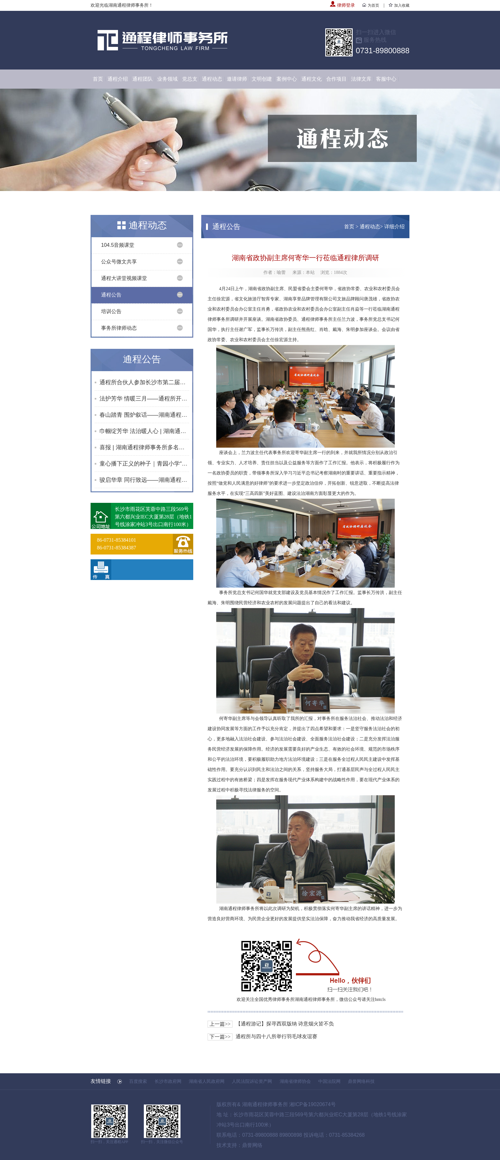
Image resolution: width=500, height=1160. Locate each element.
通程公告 (111, 294)
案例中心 (286, 79)
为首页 (370, 5)
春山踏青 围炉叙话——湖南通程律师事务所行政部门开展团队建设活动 (144, 415)
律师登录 (342, 5)
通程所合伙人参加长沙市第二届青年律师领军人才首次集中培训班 (144, 382)
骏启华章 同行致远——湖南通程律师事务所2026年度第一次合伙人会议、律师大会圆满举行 (144, 480)
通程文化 (311, 79)
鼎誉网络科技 (361, 1081)
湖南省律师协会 (295, 1081)
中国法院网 (329, 1081)
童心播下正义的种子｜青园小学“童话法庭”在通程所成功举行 (144, 463)
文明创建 (262, 79)
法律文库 (361, 79)
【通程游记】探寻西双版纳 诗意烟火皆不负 (285, 1023)
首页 (98, 79)
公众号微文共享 (119, 261)
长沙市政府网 (168, 1081)
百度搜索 (138, 1081)
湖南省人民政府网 (206, 1081)
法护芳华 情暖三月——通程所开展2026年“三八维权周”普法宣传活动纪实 (144, 398)
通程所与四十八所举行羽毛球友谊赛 (276, 1036)
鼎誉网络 (252, 1145)
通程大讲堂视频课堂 (124, 278)
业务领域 (167, 79)
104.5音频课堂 (117, 245)
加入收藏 (399, 5)
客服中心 (386, 79)
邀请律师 (237, 79)
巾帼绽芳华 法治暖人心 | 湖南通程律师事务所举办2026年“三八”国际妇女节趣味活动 (144, 431)
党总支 (189, 79)
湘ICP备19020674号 (312, 1104)
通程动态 (212, 79)
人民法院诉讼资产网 (252, 1081)
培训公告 (111, 311)
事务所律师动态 (119, 328)
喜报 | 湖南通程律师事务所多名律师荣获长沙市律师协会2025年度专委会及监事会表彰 (144, 447)
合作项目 (336, 79)
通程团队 (142, 79)
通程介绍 (117, 79)
